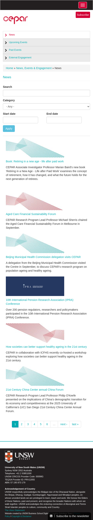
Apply (8, 128)
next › (63, 424)
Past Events (15, 50)
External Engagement (20, 57)
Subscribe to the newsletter (69, 516)
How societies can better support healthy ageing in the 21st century (46, 346)
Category (9, 100)
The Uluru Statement (15, 510)
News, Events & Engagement (34, 68)
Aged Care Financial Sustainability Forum (31, 214)
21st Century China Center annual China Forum (35, 389)
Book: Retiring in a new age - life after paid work (35, 161)
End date (52, 113)
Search (7, 86)
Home (9, 68)
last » (75, 424)
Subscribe (83, 14)
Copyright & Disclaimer (22, 516)
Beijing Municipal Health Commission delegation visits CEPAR (43, 257)
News (12, 34)
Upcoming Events (18, 42)
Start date (9, 113)
